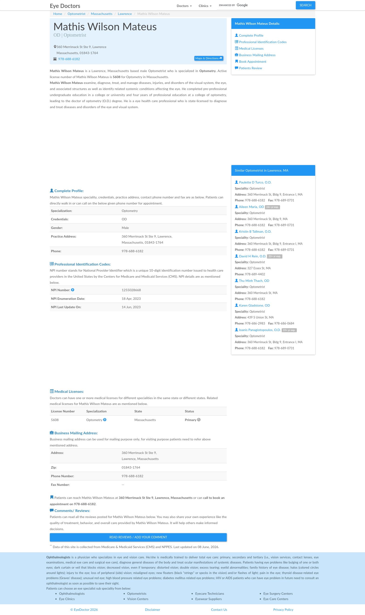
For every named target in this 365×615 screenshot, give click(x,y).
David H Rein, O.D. (258, 256)
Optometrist (76, 14)
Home (57, 14)
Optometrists (136, 593)
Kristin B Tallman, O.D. (253, 231)
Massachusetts (101, 14)
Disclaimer (152, 610)
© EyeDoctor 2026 (84, 610)
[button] (184, 4)
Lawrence (125, 14)
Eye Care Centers (276, 599)
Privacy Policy (283, 610)
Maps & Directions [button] (209, 58)
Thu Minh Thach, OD (252, 281)
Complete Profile (249, 35)
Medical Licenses (249, 48)
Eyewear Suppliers (208, 599)
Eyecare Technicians (209, 593)
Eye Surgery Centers (278, 593)
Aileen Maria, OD (257, 207)
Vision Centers (138, 599)
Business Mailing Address (255, 55)
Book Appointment (250, 61)
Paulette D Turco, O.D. (253, 182)
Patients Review (248, 68)
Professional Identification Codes (261, 42)
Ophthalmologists (72, 593)
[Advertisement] (138, 148)
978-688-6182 (68, 59)
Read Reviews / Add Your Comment (138, 537)
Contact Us (219, 610)
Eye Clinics (67, 599)
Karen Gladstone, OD (252, 305)
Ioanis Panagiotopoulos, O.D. (266, 330)
